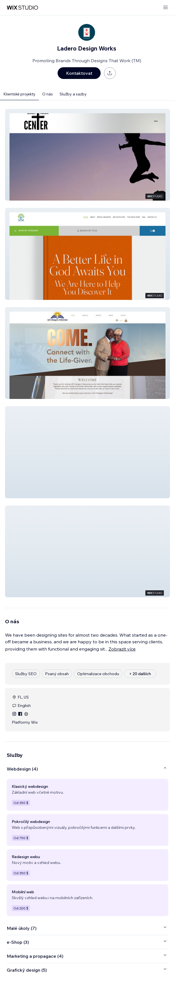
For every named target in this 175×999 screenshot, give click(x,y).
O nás (47, 94)
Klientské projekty (19, 94)
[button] (87, 155)
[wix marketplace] (22, 7)
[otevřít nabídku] (165, 7)
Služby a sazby (73, 94)
